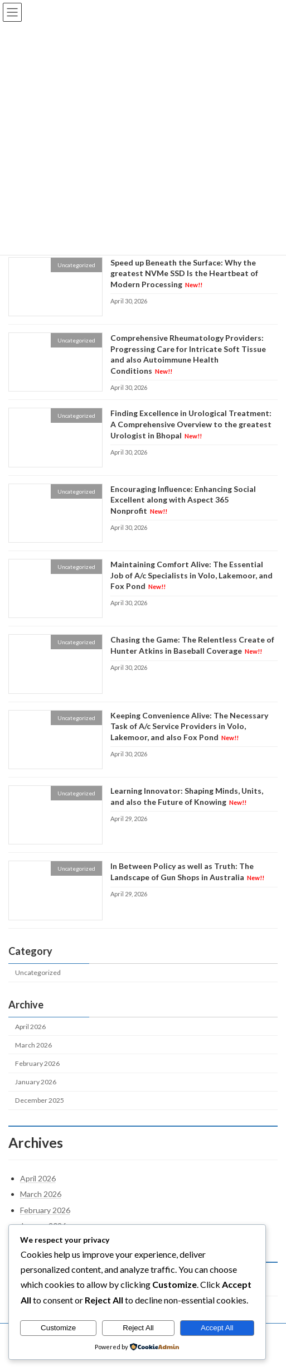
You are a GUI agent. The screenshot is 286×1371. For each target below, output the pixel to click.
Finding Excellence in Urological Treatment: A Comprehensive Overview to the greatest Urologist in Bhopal (191, 424)
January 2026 (35, 1082)
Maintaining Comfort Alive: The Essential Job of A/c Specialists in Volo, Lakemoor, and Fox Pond (191, 575)
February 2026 (37, 1063)
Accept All (217, 1328)
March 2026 (33, 1045)
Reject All (138, 1328)
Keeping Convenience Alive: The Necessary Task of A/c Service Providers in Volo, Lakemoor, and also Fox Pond (189, 726)
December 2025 (39, 1100)
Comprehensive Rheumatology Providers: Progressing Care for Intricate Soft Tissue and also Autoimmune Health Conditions (188, 354)
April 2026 (30, 1026)
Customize (58, 1328)
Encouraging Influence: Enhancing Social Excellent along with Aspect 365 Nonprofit (183, 499)
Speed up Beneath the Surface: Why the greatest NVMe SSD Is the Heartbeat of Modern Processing (184, 273)
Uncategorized (38, 973)
